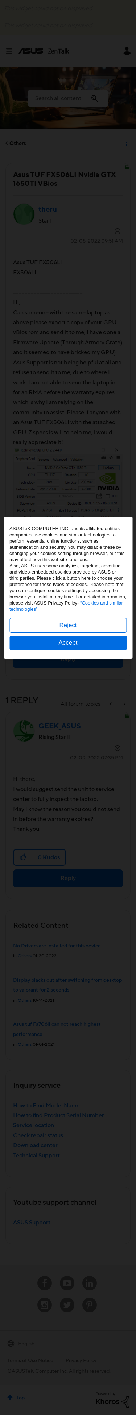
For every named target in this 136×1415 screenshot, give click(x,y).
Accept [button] (68, 762)
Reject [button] (68, 745)
